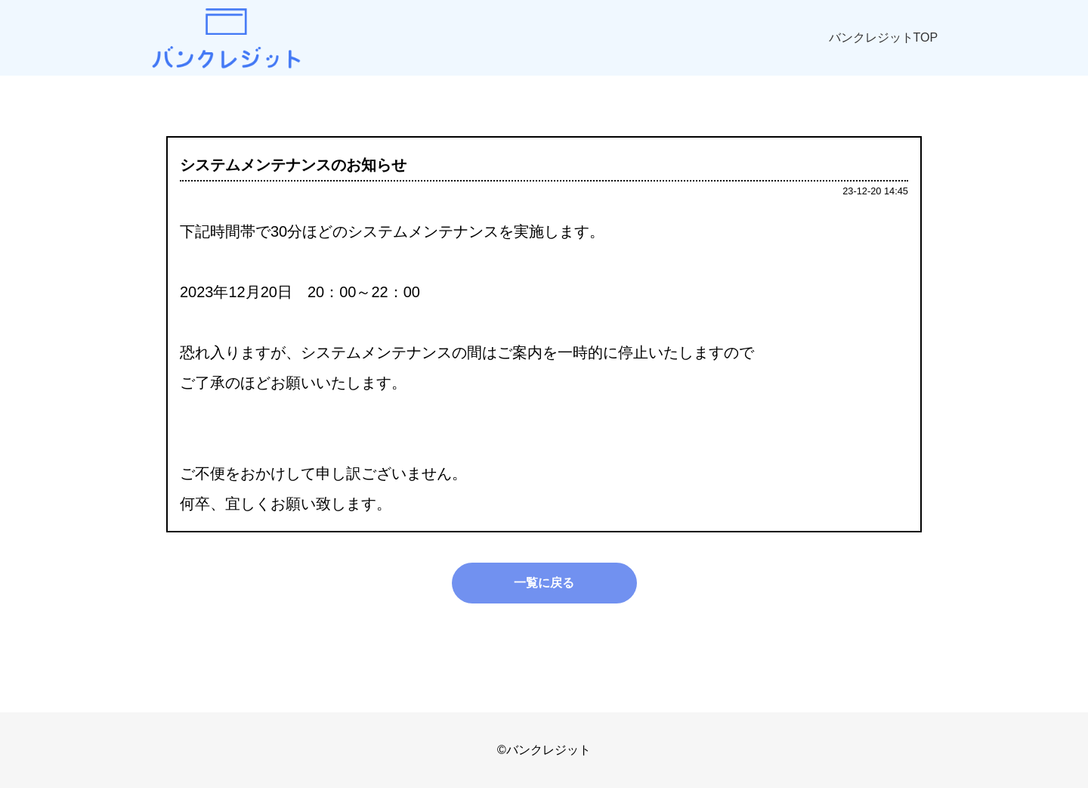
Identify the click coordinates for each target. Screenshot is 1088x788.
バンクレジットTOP (883, 37)
